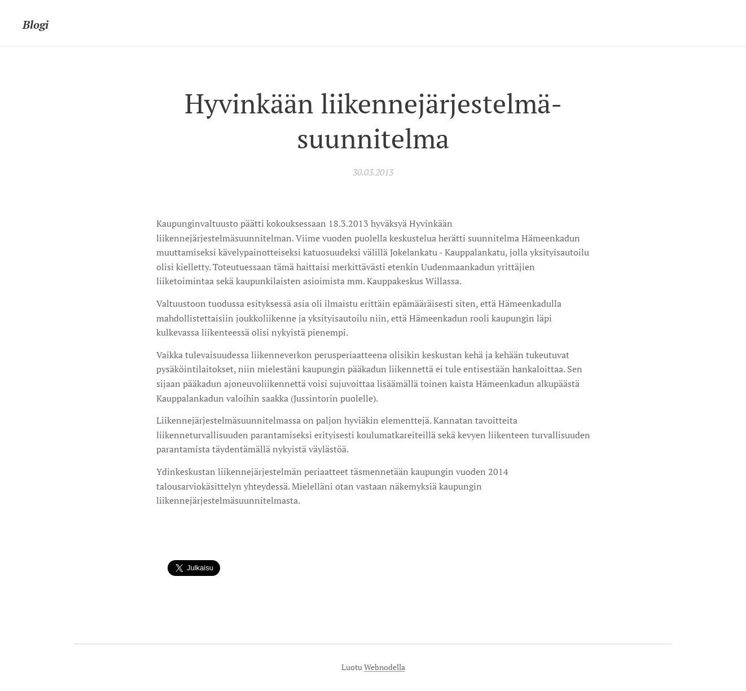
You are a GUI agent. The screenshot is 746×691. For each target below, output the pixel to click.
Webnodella (384, 667)
